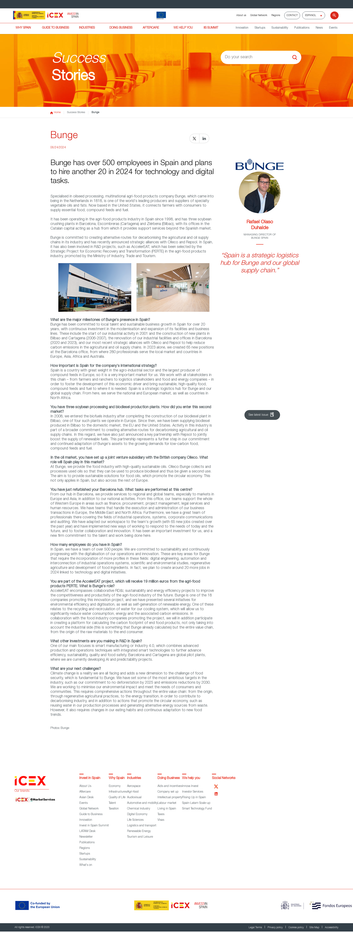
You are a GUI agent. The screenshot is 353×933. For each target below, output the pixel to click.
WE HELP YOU (183, 28)
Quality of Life (117, 797)
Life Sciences (135, 820)
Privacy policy (275, 927)
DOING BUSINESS (120, 28)
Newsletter (86, 837)
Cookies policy (296, 927)
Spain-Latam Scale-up (196, 803)
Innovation (242, 28)
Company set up (168, 791)
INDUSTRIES (87, 28)
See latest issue (258, 415)
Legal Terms (256, 927)
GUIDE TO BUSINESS (55, 28)
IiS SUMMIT (211, 28)
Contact (292, 15)
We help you (191, 778)
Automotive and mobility (142, 803)
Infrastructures (118, 791)
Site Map (314, 927)
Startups (260, 28)
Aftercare (85, 791)
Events (333, 28)
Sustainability (280, 28)
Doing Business (169, 778)
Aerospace (133, 786)
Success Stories (76, 112)
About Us (85, 786)
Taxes (161, 814)
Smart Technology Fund (197, 808)
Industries (134, 778)
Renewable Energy (139, 831)
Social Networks (223, 778)
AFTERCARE (151, 28)
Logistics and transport (141, 825)
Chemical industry (138, 808)
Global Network (258, 15)
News (319, 28)
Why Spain (117, 778)
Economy (114, 786)
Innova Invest (190, 786)
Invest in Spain (89, 778)
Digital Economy (137, 814)
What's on (85, 865)
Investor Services (192, 791)
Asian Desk (86, 797)
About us (241, 15)
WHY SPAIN (23, 28)
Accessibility (331, 927)
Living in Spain (167, 808)
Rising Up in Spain (194, 797)
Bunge (95, 112)
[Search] (332, 15)
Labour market (167, 803)
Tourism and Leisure (140, 837)
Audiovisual (134, 797)
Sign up (257, 401)
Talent (112, 803)
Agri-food (133, 791)
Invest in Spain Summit (94, 825)
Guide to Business (91, 814)
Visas (161, 820)
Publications (301, 28)
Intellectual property (170, 797)
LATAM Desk (87, 831)
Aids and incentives (170, 786)
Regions (275, 15)
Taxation (114, 808)
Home (55, 112)
